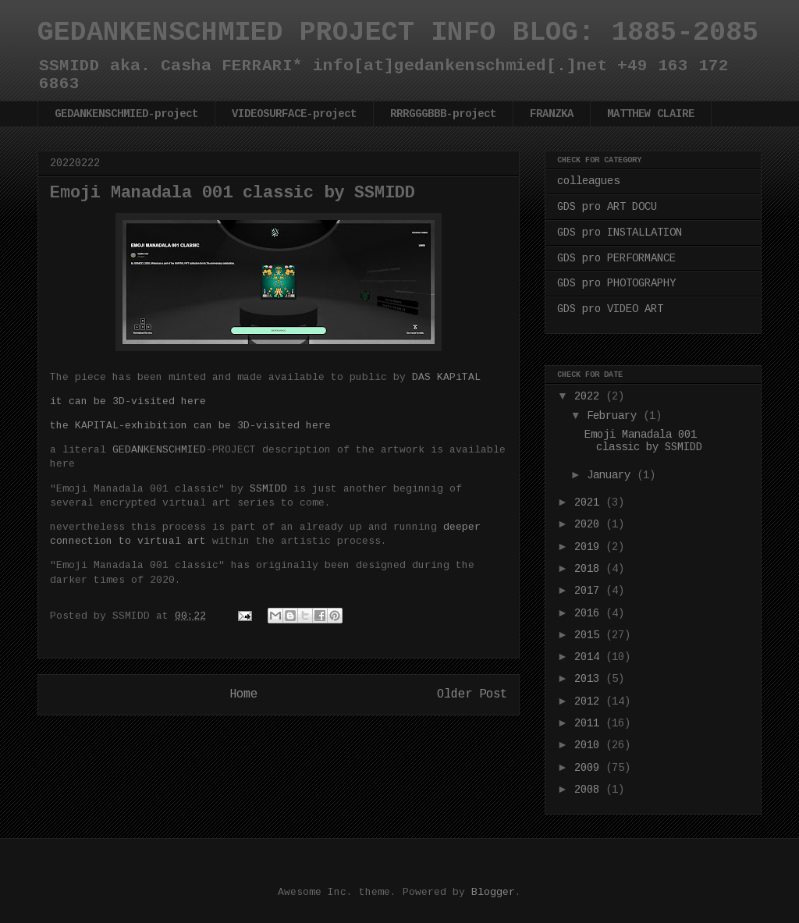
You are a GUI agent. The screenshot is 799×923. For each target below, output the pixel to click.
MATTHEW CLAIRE (650, 114)
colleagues (588, 181)
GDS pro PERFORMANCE (616, 258)
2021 (589, 502)
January (612, 475)
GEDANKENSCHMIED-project (126, 114)
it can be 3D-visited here (128, 401)
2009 (589, 767)
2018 (589, 569)
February (615, 416)
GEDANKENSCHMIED (159, 450)
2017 (589, 590)
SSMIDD (268, 489)
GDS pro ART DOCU (607, 207)
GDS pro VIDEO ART (610, 309)
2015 (589, 635)
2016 (589, 613)
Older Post (472, 694)
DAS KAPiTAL (446, 377)
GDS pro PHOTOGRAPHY (616, 283)
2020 (589, 524)
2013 (589, 679)
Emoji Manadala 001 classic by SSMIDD (643, 441)
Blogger (493, 892)
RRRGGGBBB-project (443, 114)
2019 (589, 547)
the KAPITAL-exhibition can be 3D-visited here (190, 425)
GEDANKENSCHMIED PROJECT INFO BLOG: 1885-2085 (397, 32)
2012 (589, 701)
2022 (589, 396)
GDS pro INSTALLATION (619, 232)
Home (243, 694)
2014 (589, 657)
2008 (589, 789)
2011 (589, 723)
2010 (589, 745)
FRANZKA (552, 114)
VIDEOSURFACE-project (294, 114)
